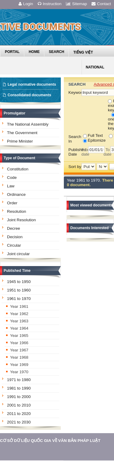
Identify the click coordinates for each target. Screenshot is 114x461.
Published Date (74, 151)
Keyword (74, 92)
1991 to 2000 (19, 396)
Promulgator (14, 113)
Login (26, 4)
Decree (13, 228)
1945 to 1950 (19, 281)
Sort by (74, 166)
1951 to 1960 (19, 290)
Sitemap (76, 4)
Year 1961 (19, 306)
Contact (101, 4)
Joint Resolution (21, 220)
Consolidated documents (29, 95)
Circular (14, 245)
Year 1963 (19, 321)
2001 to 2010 (19, 405)
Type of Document (19, 158)
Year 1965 (19, 335)
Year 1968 (19, 357)
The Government (22, 132)
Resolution (16, 211)
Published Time (17, 270)
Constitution (17, 169)
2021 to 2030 (19, 422)
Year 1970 (19, 372)
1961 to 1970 (19, 298)
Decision (14, 237)
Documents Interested (89, 228)
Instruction (50, 4)
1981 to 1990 (19, 388)
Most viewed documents (91, 205)
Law (10, 186)
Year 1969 (19, 364)
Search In (74, 138)
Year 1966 (19, 343)
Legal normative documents (32, 84)
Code (12, 177)
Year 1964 (19, 328)
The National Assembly (27, 124)
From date (84, 151)
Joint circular (18, 254)
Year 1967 (19, 350)
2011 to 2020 (19, 413)
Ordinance (16, 194)
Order (12, 203)
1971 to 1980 (19, 379)
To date (106, 151)
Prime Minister (20, 141)
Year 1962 (19, 313)
